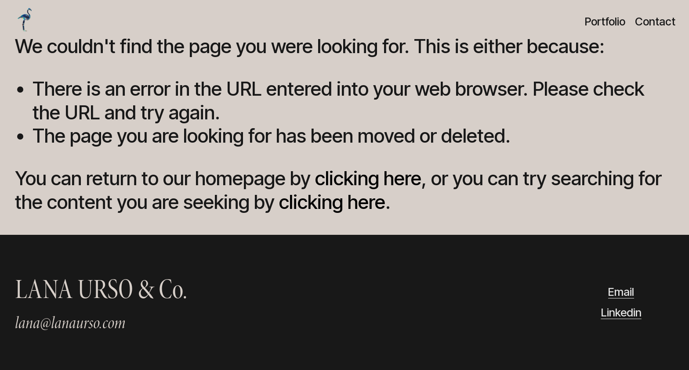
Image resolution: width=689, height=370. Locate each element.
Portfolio (605, 21)
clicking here (368, 178)
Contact (655, 21)
